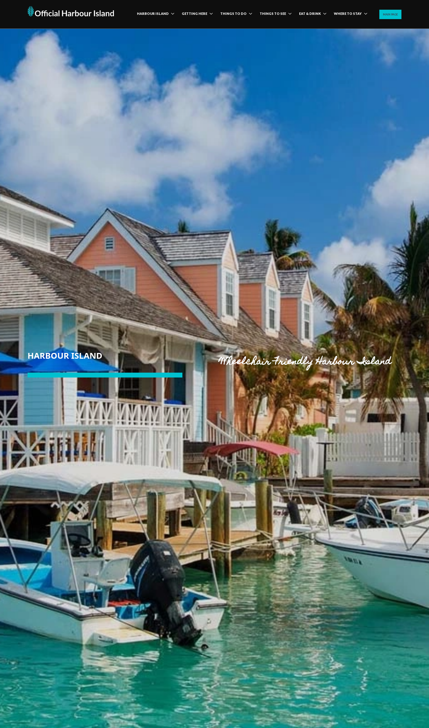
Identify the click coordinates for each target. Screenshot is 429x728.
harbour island (153, 13)
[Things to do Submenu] (249, 14)
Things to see (273, 13)
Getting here (194, 13)
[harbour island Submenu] (171, 14)
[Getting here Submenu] (210, 14)
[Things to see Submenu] (288, 14)
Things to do (233, 13)
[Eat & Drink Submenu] (323, 14)
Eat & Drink (310, 13)
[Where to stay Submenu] (364, 14)
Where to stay (348, 13)
